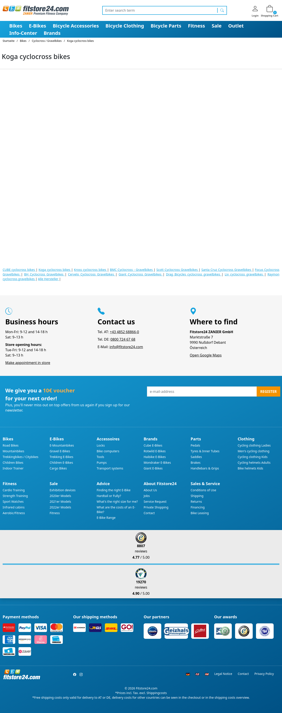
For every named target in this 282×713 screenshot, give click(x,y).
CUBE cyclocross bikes (19, 270)
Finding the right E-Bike (114, 490)
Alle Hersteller (48, 279)
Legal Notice (223, 674)
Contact (149, 513)
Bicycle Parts (166, 25)
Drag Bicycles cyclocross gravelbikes (193, 274)
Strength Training (15, 496)
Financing (198, 507)
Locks (101, 445)
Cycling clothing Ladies (254, 445)
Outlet (236, 25)
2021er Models (60, 501)
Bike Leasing (200, 513)
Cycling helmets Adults (254, 462)
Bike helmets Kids (250, 468)
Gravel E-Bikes (60, 451)
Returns (196, 501)
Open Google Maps (206, 355)
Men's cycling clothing (253, 451)
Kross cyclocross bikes (90, 270)
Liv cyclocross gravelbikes (244, 274)
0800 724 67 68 (122, 339)
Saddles (196, 457)
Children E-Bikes (61, 462)
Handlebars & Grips (205, 468)
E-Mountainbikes (62, 445)
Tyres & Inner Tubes (205, 451)
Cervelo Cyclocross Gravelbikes (91, 274)
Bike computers (108, 451)
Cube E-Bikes (153, 445)
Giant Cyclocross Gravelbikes (141, 274)
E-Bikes (37, 25)
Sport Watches (13, 501)
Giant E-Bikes (153, 468)
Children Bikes (13, 462)
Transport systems (110, 468)
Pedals (195, 445)
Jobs (147, 496)
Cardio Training (14, 490)
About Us (150, 490)
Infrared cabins (13, 507)
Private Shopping (156, 507)
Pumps (102, 462)
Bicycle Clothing (125, 25)
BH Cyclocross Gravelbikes (44, 274)
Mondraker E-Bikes (157, 462)
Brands (52, 33)
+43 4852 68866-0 (124, 331)
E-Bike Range (106, 517)
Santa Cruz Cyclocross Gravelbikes (226, 270)
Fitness (196, 25)
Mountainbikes (13, 451)
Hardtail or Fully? (109, 496)
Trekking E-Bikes (61, 457)
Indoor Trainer (13, 468)
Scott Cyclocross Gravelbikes (177, 270)
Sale (217, 25)
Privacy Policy (264, 674)
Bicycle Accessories (76, 25)
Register (268, 391)
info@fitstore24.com (126, 346)
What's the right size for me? (117, 501)
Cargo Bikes (58, 468)
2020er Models (60, 496)
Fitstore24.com (147, 688)
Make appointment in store (27, 362)
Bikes (15, 25)
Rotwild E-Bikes (155, 451)
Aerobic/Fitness (14, 513)
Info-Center (23, 33)
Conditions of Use (203, 490)
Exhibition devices (62, 490)
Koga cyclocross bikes (55, 270)
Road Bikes (11, 445)
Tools (100, 457)
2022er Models (60, 507)
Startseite (9, 41)
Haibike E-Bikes (155, 457)
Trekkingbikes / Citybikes (20, 457)
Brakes (195, 462)
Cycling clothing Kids (252, 457)
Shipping (197, 496)
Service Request (155, 501)
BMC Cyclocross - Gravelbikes (132, 270)
